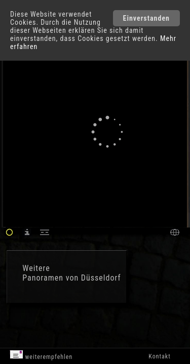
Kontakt (159, 356)
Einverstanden (146, 18)
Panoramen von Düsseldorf (71, 278)
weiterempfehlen (41, 355)
